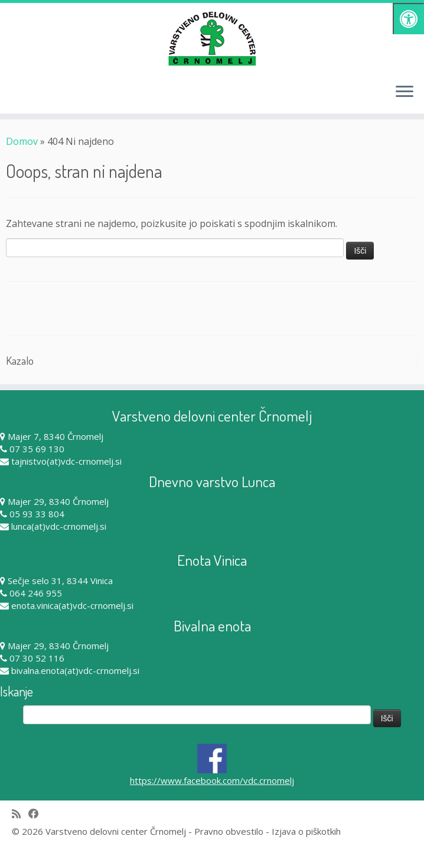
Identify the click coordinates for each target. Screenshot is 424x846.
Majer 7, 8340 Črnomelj (55, 436)
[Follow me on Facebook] (37, 814)
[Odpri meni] (404, 92)
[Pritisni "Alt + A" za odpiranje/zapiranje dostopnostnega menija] (408, 18)
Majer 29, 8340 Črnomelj (58, 501)
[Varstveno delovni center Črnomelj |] (212, 38)
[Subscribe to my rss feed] (20, 814)
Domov (22, 141)
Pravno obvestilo (228, 831)
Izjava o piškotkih (306, 831)
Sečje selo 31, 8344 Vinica (60, 580)
